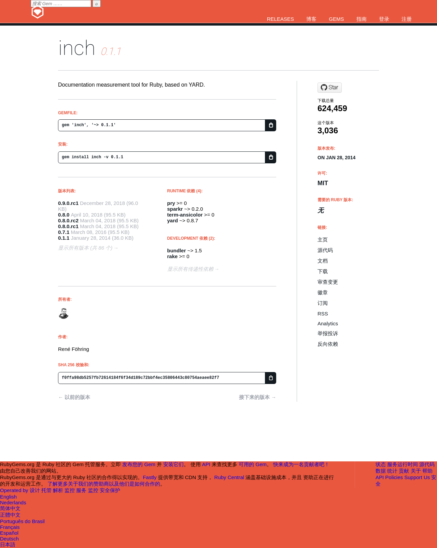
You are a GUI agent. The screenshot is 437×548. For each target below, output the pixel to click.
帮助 (427, 471)
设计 (35, 490)
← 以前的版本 (74, 397)
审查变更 (328, 282)
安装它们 (173, 464)
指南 (361, 19)
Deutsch (9, 539)
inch (77, 48)
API (380, 477)
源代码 (325, 250)
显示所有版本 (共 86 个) (85, 248)
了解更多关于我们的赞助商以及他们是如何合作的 (103, 484)
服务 (82, 490)
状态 (381, 464)
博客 (311, 19)
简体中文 (10, 508)
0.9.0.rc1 (68, 203)
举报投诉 (328, 333)
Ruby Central (229, 477)
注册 (406, 19)
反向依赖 (328, 344)
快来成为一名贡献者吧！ (301, 464)
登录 (384, 19)
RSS (323, 313)
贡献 (404, 471)
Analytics (328, 323)
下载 (323, 271)
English (8, 497)
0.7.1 (63, 232)
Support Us (417, 477)
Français (10, 527)
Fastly (149, 477)
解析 (59, 490)
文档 (323, 261)
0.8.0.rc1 (68, 226)
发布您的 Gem (138, 464)
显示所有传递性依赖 (190, 269)
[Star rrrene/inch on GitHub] (330, 88)
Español (9, 533)
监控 (70, 490)
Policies (394, 477)
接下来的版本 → (257, 397)
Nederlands (13, 502)
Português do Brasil (22, 521)
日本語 (7, 544)
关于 (416, 471)
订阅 (323, 303)
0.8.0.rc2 (68, 220)
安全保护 (110, 490)
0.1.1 (63, 238)
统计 (392, 471)
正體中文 (10, 515)
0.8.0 (63, 215)
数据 (381, 471)
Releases (280, 19)
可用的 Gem (253, 464)
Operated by (15, 490)
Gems (336, 19)
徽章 (323, 292)
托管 (47, 490)
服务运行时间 (402, 464)
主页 (323, 239)
